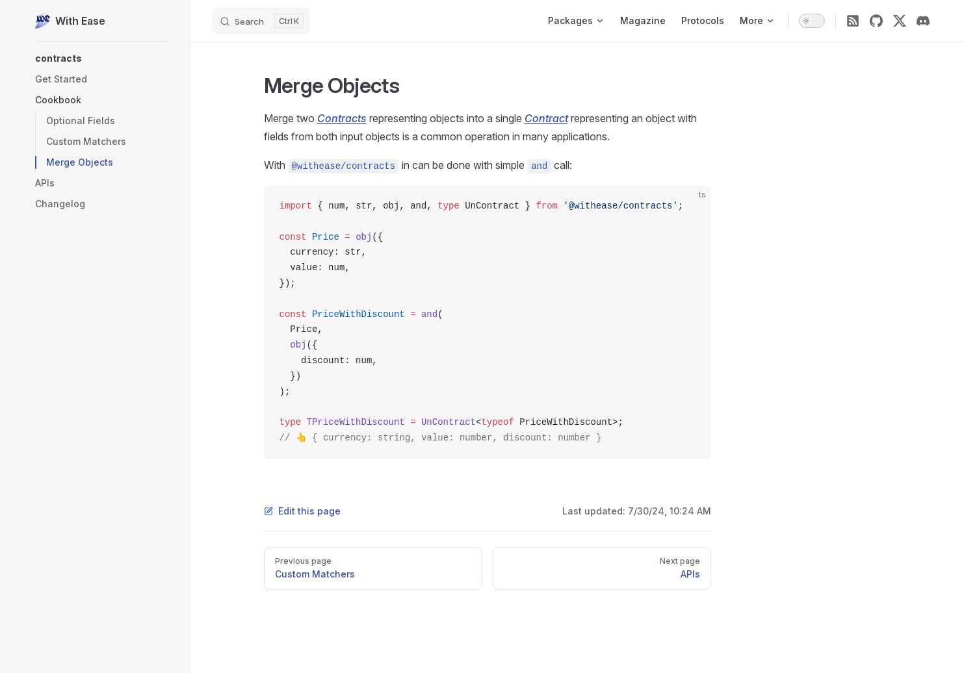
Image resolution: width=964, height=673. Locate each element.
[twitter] (899, 20)
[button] (102, 58)
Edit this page (302, 510)
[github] (876, 20)
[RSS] (853, 20)
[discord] (923, 20)
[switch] (812, 21)
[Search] (261, 21)
